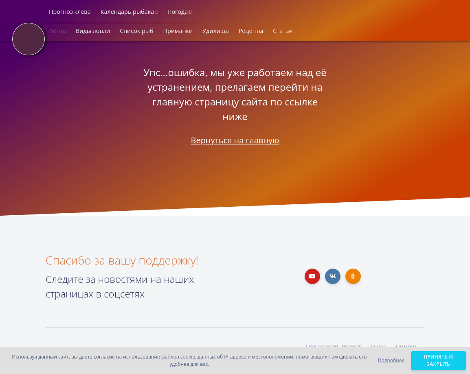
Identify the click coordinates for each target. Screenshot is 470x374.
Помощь (407, 346)
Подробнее (391, 360)
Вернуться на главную (235, 140)
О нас (378, 346)
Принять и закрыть (438, 360)
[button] (70, 13)
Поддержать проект (333, 346)
